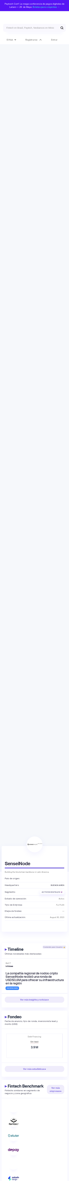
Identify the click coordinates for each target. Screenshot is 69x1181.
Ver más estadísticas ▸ (34, 1069)
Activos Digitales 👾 (52, 892)
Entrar (54, 39)
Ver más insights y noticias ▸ (34, 999)
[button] (11, 39)
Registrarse (31, 39)
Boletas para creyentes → (46, 7)
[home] (34, 15)
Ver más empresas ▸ (56, 1089)
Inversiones (12, 988)
